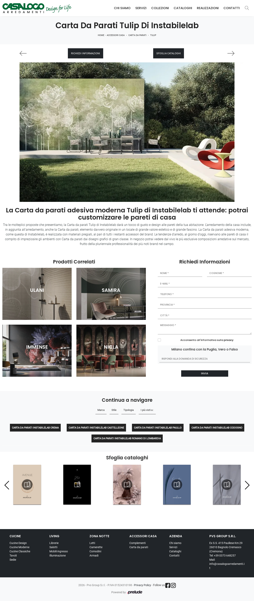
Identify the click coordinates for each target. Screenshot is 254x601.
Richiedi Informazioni (85, 53)
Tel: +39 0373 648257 (222, 555)
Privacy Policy (142, 585)
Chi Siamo (122, 8)
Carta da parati (137, 35)
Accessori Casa (116, 35)
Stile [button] (114, 409)
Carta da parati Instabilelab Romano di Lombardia (127, 438)
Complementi (137, 543)
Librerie (54, 543)
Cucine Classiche (20, 551)
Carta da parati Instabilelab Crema (35, 427)
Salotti (53, 547)
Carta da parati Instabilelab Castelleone (96, 427)
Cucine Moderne (19, 547)
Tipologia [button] (128, 409)
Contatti (231, 8)
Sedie (13, 559)
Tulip (153, 35)
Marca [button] (101, 409)
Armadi (93, 555)
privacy (229, 340)
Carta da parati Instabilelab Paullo (158, 427)
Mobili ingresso (58, 551)
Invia (204, 373)
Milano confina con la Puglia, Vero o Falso (204, 349)
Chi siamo (175, 543)
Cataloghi (183, 8)
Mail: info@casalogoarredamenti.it (226, 564)
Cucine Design (18, 543)
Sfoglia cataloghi (168, 53)
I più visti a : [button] (147, 409)
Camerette (95, 547)
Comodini (95, 551)
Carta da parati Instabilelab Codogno (216, 427)
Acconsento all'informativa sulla (207, 340)
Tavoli (13, 555)
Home (101, 35)
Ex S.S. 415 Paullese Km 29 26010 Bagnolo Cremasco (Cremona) (225, 547)
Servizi (140, 8)
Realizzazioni (208, 8)
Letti (92, 543)
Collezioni (160, 8)
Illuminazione (57, 555)
